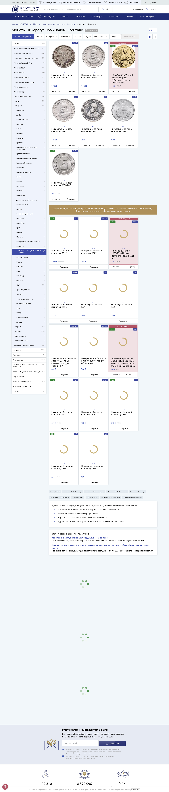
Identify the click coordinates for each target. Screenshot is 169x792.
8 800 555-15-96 (107, 708)
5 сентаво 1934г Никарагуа (73, 386)
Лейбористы (139, 730)
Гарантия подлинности (59, 732)
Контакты (54, 725)
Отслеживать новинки (145, 33)
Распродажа (46, 20)
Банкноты (80, 20)
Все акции (54, 745)
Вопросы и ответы (57, 715)
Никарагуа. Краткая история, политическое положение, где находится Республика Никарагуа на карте (100, 448)
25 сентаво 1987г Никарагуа (94, 386)
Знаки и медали (147, 20)
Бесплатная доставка (92, 2)
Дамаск (136, 740)
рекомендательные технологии (96, 790)
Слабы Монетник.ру (58, 708)
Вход (153, 3)
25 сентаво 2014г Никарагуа (110, 392)
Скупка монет (55, 749)
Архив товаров (56, 742)
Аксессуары (96, 20)
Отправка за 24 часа (113, 2)
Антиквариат (114, 20)
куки (46, 790)
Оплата (24, 3)
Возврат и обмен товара (60, 739)
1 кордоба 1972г (78, 392)
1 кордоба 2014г (92, 392)
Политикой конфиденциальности (78, 654)
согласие (98, 650)
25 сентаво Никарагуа (137, 386)
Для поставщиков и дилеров (62, 753)
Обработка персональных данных (64, 758)
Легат (136, 727)
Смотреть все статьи (143, 744)
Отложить (56, 95)
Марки (130, 20)
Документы (55, 781)
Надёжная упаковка (47, 2)
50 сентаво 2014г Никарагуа (132, 392)
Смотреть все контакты (107, 714)
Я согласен (135, 789)
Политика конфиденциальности (63, 768)
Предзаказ (62, 216)
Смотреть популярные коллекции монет (143, 749)
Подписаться (112, 644)
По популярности (23, 40)
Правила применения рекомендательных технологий (72, 778)
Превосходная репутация (60, 735)
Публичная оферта (58, 762)
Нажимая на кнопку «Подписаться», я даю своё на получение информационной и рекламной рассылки (90, 658)
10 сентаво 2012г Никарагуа (59, 392)
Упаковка (54, 728)
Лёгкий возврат (131, 2)
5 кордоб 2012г (55, 386)
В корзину (69, 95)
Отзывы (32, 3)
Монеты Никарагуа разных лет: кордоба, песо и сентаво (80, 439)
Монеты (65, 20)
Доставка (15, 3)
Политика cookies (57, 765)
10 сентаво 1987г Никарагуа (117, 386)
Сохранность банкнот (142, 718)
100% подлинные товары (69, 2)
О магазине (55, 711)
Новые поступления (24, 20)
